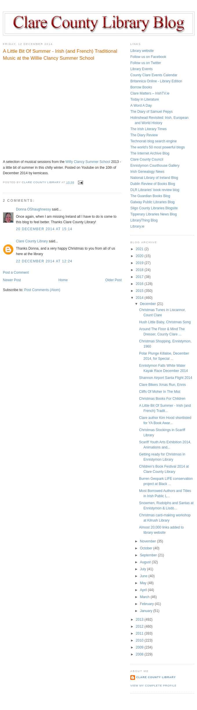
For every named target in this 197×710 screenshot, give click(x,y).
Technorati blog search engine (153, 141)
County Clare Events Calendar (153, 75)
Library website (142, 51)
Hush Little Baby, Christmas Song (165, 322)
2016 (140, 284)
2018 (140, 270)
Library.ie (137, 226)
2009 (140, 647)
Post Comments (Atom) (42, 290)
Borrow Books (141, 87)
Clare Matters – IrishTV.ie (149, 93)
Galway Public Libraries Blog (152, 202)
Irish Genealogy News (147, 172)
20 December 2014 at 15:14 (44, 229)
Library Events (141, 69)
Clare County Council (146, 159)
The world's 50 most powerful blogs (157, 147)
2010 (140, 640)
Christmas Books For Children (162, 399)
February (147, 604)
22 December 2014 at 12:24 (44, 261)
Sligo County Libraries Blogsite (154, 208)
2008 (140, 654)
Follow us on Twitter (145, 63)
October (146, 548)
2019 (140, 263)
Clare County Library (32, 241)
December (148, 304)
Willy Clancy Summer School (87, 162)
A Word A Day (141, 105)
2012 (140, 626)
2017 (140, 277)
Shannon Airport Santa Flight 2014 (165, 378)
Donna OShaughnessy (33, 209)
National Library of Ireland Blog (154, 178)
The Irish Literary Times (148, 129)
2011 (140, 633)
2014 (140, 298)
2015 (140, 291)
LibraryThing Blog (144, 220)
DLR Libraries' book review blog (154, 190)
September (149, 555)
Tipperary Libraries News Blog (153, 214)
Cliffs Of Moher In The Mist (159, 392)
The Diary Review (144, 135)
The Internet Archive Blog (149, 153)
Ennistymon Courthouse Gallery (154, 166)
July (143, 569)
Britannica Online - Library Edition (156, 81)
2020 (140, 256)
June (144, 576)
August (146, 562)
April (144, 590)
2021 (140, 249)
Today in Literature (144, 99)
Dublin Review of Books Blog (152, 184)
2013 (140, 620)
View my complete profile (153, 685)
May (143, 583)
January (146, 611)
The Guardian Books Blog (150, 196)
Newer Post (12, 280)
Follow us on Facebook (148, 57)
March (145, 597)
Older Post (113, 280)
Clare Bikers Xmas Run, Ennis (162, 385)
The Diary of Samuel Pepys (151, 112)
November (148, 541)
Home (63, 280)
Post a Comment (16, 272)
